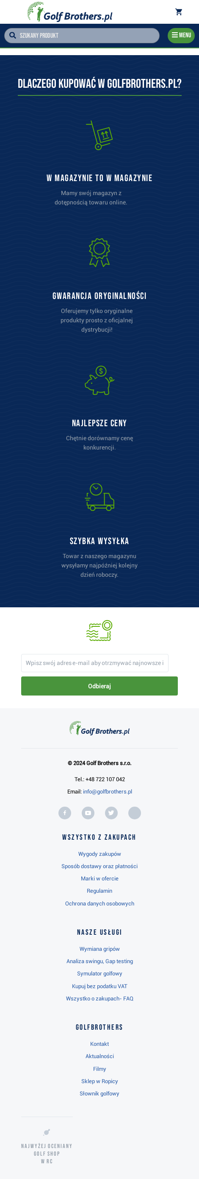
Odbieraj (99, 686)
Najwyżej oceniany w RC (47, 1154)
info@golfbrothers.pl (107, 791)
